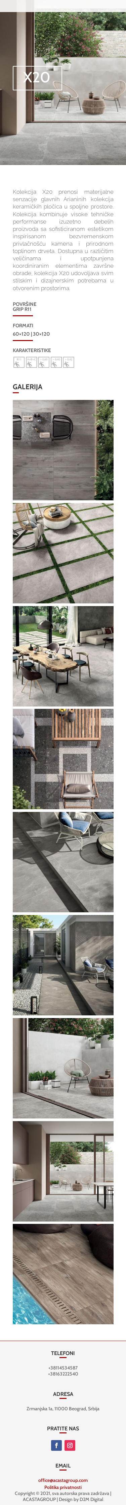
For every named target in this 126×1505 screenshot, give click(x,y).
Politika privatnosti (63, 1487)
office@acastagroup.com (63, 1480)
